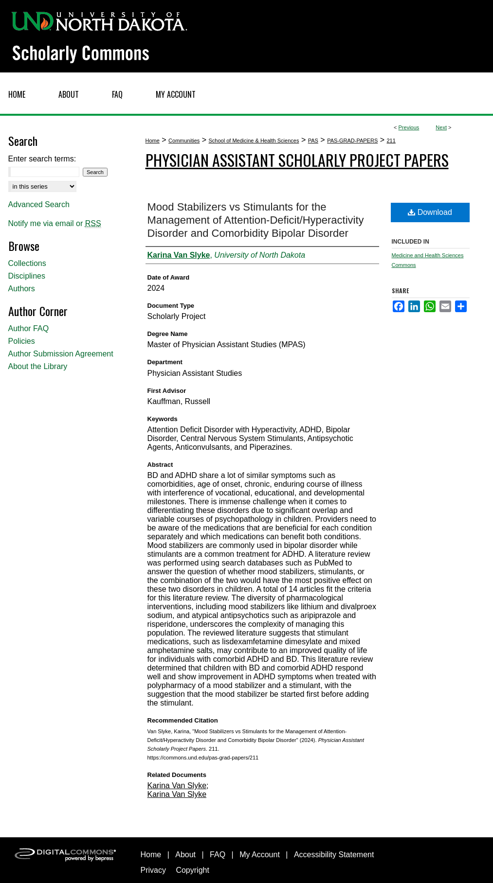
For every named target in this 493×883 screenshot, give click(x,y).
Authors (21, 288)
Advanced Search (39, 204)
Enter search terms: (42, 159)
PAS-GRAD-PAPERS (352, 140)
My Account (259, 854)
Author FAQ (28, 328)
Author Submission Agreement (60, 354)
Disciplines (26, 276)
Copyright (192, 870)
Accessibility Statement (334, 854)
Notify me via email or (54, 223)
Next (441, 127)
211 (391, 140)
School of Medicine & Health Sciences (254, 140)
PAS (313, 140)
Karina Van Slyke (177, 785)
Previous (409, 127)
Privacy (153, 870)
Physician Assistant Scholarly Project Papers (297, 159)
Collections (27, 263)
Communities (184, 140)
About (185, 854)
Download (430, 212)
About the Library (38, 366)
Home (153, 140)
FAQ (217, 854)
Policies (21, 341)
